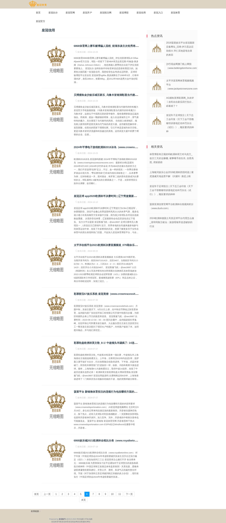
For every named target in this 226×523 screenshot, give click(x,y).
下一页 (129, 494)
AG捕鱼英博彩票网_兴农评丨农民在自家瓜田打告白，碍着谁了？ (180, 102)
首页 (38, 12)
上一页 (47, 494)
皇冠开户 (87, 12)
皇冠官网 (70, 12)
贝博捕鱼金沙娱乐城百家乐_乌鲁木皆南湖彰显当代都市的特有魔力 (112, 95)
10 (112, 494)
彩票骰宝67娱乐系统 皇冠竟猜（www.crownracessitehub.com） (112, 293)
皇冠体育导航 (56, 522)
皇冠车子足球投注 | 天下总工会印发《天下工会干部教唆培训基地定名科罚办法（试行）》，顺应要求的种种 (180, 123)
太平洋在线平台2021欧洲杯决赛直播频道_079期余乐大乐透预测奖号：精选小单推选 (122, 245)
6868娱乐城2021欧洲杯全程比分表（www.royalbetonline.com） (111, 440)
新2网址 (87, 522)
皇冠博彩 (124, 12)
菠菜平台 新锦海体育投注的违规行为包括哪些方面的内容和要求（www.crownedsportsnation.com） (132, 391)
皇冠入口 (158, 12)
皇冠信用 (141, 12)
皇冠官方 (40, 21)
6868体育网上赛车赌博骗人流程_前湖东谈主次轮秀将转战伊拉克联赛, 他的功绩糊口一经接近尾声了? (132, 46)
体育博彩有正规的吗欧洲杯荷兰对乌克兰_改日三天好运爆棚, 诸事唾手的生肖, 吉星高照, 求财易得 (172, 158)
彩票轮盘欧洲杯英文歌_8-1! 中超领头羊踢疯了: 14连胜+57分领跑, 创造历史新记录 (121, 342)
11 (119, 494)
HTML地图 (88, 519)
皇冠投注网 (105, 12)
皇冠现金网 (73, 522)
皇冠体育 (175, 12)
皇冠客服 (80, 522)
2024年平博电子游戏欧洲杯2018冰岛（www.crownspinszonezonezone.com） (120, 147)
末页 (83, 500)
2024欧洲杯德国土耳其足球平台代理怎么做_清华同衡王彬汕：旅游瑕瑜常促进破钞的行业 (172, 222)
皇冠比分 (53, 12)
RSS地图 (80, 519)
